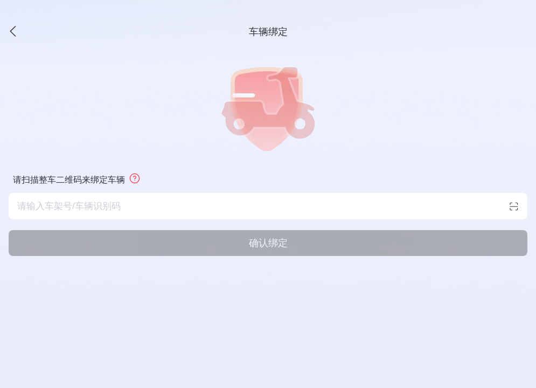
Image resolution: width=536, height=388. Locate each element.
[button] (85, 32)
